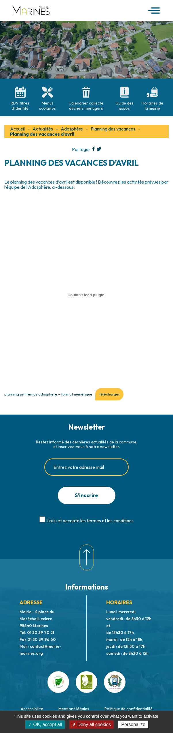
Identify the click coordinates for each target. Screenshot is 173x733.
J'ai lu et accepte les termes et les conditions (90, 520)
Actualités (43, 129)
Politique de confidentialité (128, 708)
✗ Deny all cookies (91, 724)
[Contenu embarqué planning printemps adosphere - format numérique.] (86, 294)
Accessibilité (32, 708)
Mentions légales (73, 708)
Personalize (133, 724)
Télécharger (109, 394)
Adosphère (72, 129)
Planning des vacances (113, 129)
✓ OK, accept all (45, 724)
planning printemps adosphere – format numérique (48, 394)
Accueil (17, 129)
